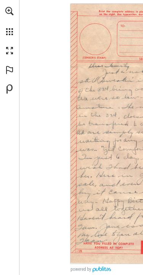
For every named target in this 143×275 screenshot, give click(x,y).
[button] (9, 11)
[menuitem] (9, 21)
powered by (81, 269)
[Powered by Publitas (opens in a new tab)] (9, 89)
